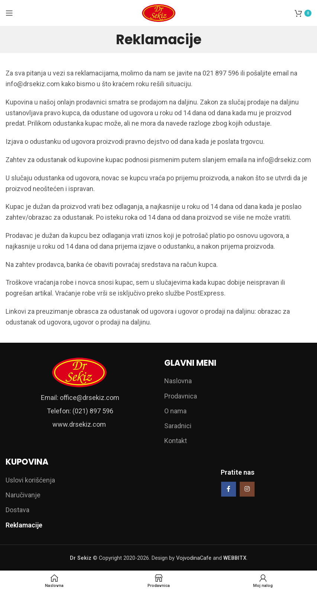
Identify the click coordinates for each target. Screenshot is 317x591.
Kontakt (175, 441)
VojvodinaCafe (193, 558)
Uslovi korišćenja (30, 480)
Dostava (17, 510)
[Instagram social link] (247, 489)
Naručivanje (23, 495)
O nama (175, 411)
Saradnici (177, 426)
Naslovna (178, 381)
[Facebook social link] (228, 489)
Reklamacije (24, 525)
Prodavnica (180, 396)
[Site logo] (158, 12)
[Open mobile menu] (9, 13)
